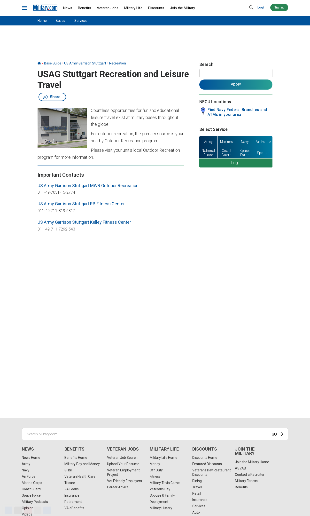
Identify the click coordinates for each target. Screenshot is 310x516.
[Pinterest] (28, 510)
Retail (196, 493)
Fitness (155, 476)
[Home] (39, 63)
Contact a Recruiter (249, 474)
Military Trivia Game (165, 483)
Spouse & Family (162, 495)
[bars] (24, 8)
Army (26, 464)
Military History (161, 508)
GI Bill (68, 470)
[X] (18, 510)
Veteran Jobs (107, 8)
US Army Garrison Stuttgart (85, 63)
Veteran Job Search (122, 458)
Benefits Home (75, 458)
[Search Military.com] (155, 434)
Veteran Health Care (79, 476)
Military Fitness (246, 481)
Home (42, 21)
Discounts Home (204, 458)
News (67, 8)
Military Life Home (163, 458)
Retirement (73, 502)
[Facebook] (8, 510)
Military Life (133, 8)
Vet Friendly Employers (124, 481)
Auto (196, 512)
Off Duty (156, 470)
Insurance (71, 495)
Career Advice (118, 487)
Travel (197, 487)
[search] (251, 8)
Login (261, 7)
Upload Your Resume (123, 464)
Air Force (28, 476)
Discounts (156, 8)
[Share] (47, 510)
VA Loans (71, 489)
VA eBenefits (74, 508)
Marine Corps (32, 483)
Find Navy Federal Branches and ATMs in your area (237, 112)
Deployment (159, 502)
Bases (60, 21)
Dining (197, 481)
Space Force (31, 495)
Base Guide (52, 63)
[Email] (37, 510)
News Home (31, 458)
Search (206, 64)
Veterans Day (160, 489)
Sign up (279, 7)
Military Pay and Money (82, 464)
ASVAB (240, 468)
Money (155, 464)
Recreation (117, 63)
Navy (25, 470)
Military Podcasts (35, 502)
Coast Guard (31, 489)
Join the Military (182, 8)
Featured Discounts (207, 464)
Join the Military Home (252, 462)
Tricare (69, 483)
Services (80, 21)
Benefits (84, 8)
